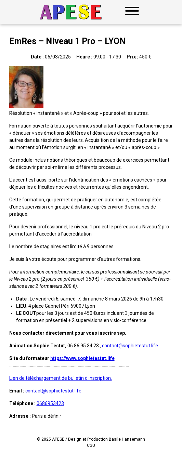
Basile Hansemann (127, 439)
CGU (91, 445)
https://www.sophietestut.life (82, 358)
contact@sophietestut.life (130, 345)
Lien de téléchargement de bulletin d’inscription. (60, 378)
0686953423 (50, 403)
